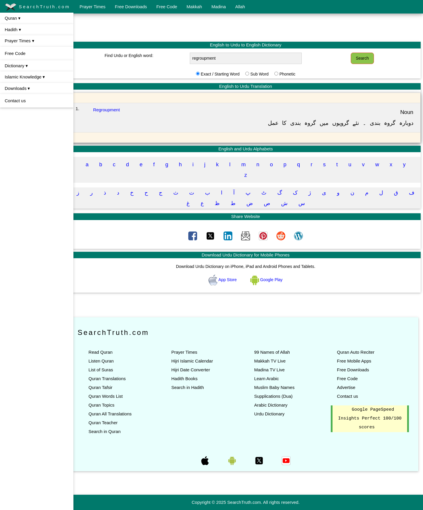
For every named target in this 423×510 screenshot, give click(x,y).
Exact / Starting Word (222, 74)
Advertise (347, 387)
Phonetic (290, 74)
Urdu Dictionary (272, 413)
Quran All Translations (115, 413)
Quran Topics (107, 404)
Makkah (194, 6)
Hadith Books (188, 378)
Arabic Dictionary (273, 404)
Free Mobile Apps (355, 360)
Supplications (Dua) (276, 396)
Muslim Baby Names (277, 387)
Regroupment (111, 109)
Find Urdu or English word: (133, 55)
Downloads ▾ (17, 88)
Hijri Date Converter (194, 369)
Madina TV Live (272, 369)
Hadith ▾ (13, 29)
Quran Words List (111, 396)
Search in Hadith (191, 387)
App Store (225, 279)
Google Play (269, 279)
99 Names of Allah (275, 352)
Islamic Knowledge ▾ (25, 76)
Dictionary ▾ (16, 65)
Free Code (166, 6)
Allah (240, 6)
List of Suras (106, 369)
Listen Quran (106, 360)
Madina (219, 6)
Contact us (15, 100)
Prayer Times (92, 6)
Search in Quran (110, 431)
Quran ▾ (13, 18)
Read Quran (106, 352)
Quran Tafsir (106, 387)
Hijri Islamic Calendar (196, 360)
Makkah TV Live (272, 360)
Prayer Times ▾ (19, 40)
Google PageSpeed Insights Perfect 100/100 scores (370, 418)
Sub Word (262, 74)
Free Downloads (131, 6)
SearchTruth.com (37, 7)
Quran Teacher (108, 422)
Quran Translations (112, 378)
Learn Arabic (269, 378)
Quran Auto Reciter (357, 352)
